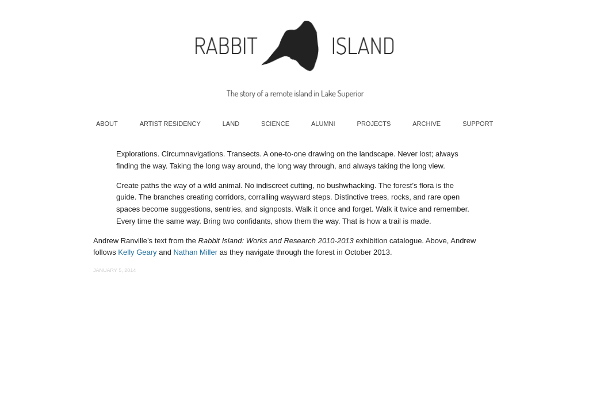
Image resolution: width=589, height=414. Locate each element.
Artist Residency (170, 123)
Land (231, 123)
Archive (426, 123)
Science (275, 123)
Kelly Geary (137, 252)
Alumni (323, 123)
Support (477, 123)
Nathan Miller (195, 252)
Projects (374, 123)
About (107, 123)
